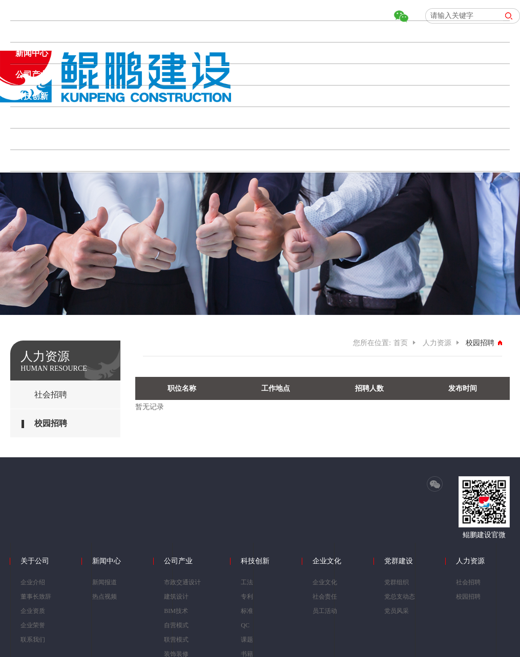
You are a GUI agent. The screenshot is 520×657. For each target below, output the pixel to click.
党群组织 (396, 582)
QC (245, 625)
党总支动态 (399, 596)
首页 (23, 10)
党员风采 (396, 610)
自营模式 (176, 625)
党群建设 (31, 139)
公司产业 (31, 74)
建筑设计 (176, 596)
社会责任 (325, 596)
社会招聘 (50, 394)
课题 (247, 639)
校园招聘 (50, 423)
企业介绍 (32, 582)
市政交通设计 (182, 582)
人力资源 (31, 160)
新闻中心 (31, 53)
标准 (247, 610)
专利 (247, 596)
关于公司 (31, 31)
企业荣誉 (32, 625)
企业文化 (31, 117)
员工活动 (325, 610)
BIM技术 (176, 610)
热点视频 (104, 596)
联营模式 (176, 639)
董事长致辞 (35, 596)
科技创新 (31, 96)
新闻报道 (104, 582)
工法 (247, 582)
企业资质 (32, 610)
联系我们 (32, 639)
